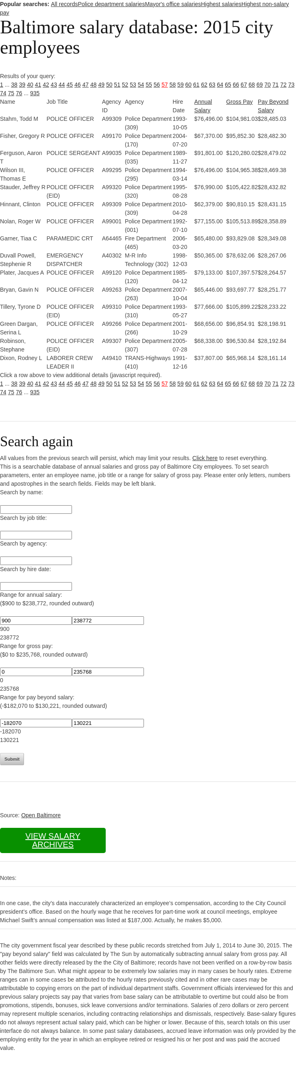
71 (275, 84)
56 (157, 84)
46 (77, 84)
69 (260, 84)
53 (133, 84)
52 (125, 84)
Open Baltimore (41, 815)
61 (196, 84)
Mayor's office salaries (173, 4)
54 (141, 84)
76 (19, 93)
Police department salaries (111, 4)
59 (180, 84)
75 (11, 93)
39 (22, 84)
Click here (205, 458)
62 (204, 84)
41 (38, 84)
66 (236, 84)
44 (62, 84)
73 (291, 84)
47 (85, 84)
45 (70, 84)
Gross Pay (239, 101)
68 (251, 84)
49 (101, 84)
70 (267, 84)
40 (30, 84)
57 (164, 84)
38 (14, 84)
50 (109, 84)
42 (46, 84)
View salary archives (52, 840)
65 (228, 84)
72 (283, 84)
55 (149, 84)
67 (244, 84)
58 (173, 84)
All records (64, 4)
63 (212, 84)
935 (34, 93)
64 (220, 84)
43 (54, 84)
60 (188, 84)
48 (93, 84)
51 (117, 84)
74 (3, 93)
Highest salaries (221, 4)
